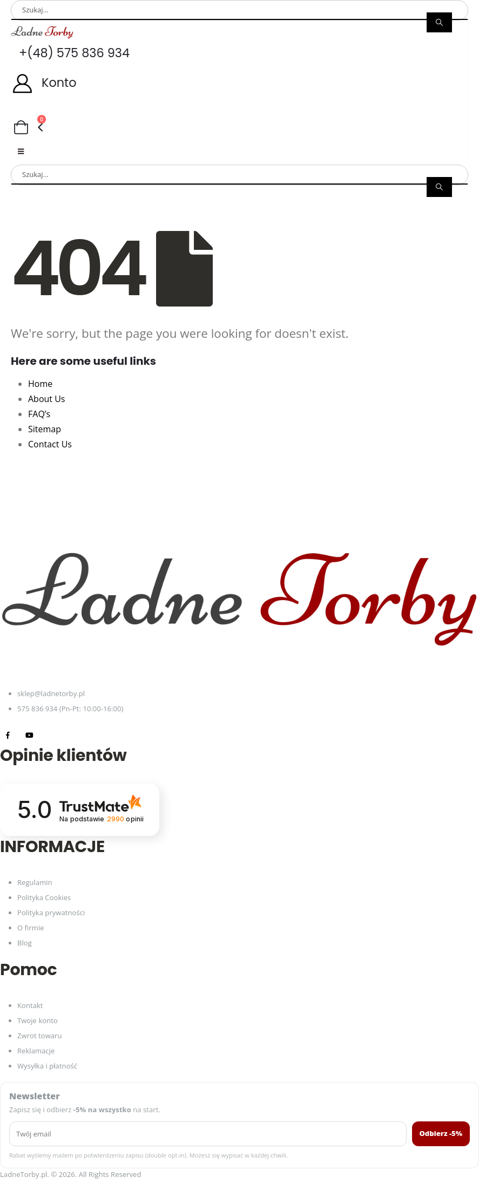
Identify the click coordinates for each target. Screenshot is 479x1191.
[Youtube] (29, 735)
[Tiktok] (51, 735)
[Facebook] (8, 735)
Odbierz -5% (441, 1133)
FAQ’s (39, 414)
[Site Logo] (42, 32)
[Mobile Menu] (21, 151)
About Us (46, 399)
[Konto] (239, 82)
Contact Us (50, 444)
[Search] (439, 22)
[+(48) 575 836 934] (239, 53)
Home (40, 384)
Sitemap (44, 429)
